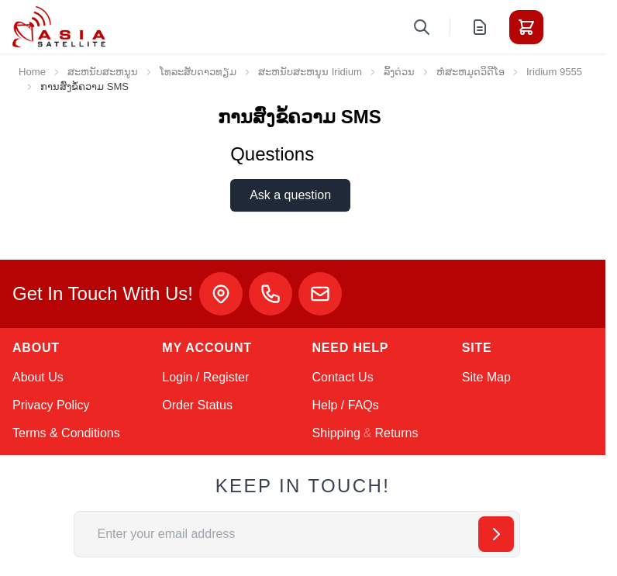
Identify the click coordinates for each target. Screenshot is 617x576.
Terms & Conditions (66, 433)
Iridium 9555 (554, 72)
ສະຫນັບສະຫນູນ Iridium (310, 72)
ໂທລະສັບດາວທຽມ (198, 72)
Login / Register (205, 377)
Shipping (336, 433)
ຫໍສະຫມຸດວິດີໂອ (470, 72)
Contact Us (343, 377)
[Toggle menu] (570, 27)
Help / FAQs (345, 405)
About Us (38, 377)
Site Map (486, 377)
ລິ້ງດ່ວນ (399, 72)
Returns (396, 433)
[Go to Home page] (58, 26)
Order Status (197, 405)
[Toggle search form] (421, 27)
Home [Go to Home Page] (32, 72)
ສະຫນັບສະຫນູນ (102, 72)
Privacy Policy (51, 405)
